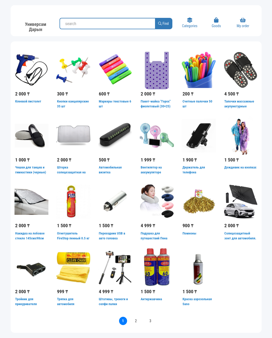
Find (163, 23)
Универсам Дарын (35, 26)
